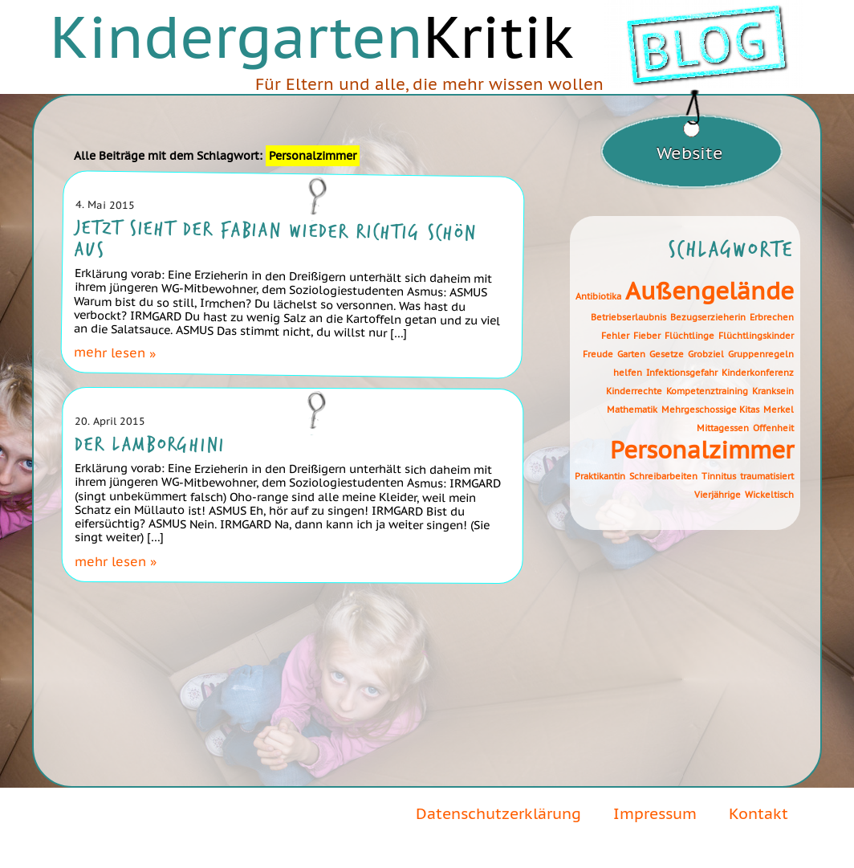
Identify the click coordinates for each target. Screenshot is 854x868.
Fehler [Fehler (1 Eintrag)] (615, 335)
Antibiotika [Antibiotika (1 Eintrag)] (598, 296)
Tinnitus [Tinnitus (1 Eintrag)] (719, 476)
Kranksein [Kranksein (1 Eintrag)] (773, 391)
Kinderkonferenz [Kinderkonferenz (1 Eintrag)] (758, 372)
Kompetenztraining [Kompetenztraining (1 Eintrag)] (707, 391)
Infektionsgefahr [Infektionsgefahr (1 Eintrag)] (682, 372)
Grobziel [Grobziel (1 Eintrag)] (706, 354)
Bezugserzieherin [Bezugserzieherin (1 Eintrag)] (708, 317)
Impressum (655, 813)
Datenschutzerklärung (498, 813)
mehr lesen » (114, 352)
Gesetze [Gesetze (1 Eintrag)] (666, 354)
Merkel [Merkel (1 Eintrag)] (778, 409)
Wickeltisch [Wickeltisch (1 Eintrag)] (769, 494)
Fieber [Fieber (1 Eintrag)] (647, 335)
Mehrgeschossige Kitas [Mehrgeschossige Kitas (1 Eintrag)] (710, 409)
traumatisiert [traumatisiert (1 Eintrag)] (767, 476)
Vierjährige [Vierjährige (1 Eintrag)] (717, 494)
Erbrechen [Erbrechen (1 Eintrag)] (772, 317)
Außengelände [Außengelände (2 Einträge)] (709, 291)
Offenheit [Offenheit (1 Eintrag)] (773, 428)
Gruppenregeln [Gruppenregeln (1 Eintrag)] (761, 354)
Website (690, 153)
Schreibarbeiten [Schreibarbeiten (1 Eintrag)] (663, 476)
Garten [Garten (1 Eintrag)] (631, 354)
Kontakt (758, 813)
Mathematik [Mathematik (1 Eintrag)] (632, 409)
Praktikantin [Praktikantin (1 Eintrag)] (600, 476)
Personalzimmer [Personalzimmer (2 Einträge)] (702, 450)
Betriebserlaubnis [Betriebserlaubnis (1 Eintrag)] (628, 317)
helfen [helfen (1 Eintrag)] (627, 372)
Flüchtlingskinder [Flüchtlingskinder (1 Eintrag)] (756, 335)
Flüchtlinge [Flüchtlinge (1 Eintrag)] (689, 335)
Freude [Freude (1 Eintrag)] (598, 354)
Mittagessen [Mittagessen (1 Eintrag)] (723, 428)
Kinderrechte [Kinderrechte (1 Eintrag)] (634, 391)
